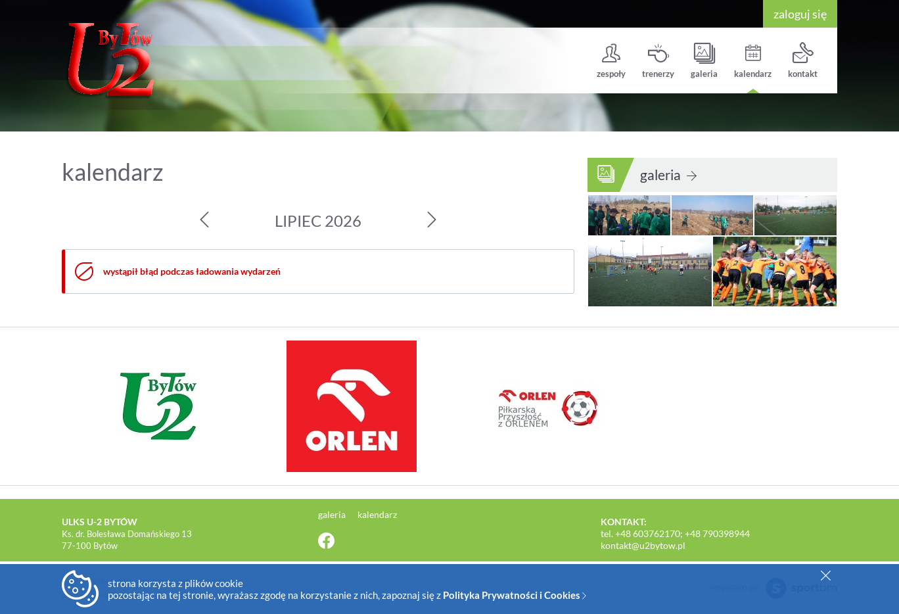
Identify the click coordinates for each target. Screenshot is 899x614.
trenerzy (658, 60)
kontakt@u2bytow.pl (643, 545)
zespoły (611, 60)
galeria (704, 60)
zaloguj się (800, 14)
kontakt (803, 60)
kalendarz (753, 60)
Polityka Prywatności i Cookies (514, 595)
